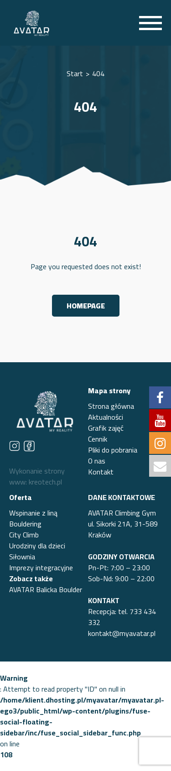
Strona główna (111, 406)
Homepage (86, 306)
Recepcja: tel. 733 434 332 (122, 616)
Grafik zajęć (106, 427)
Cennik (97, 438)
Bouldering (25, 523)
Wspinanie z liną (33, 512)
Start (75, 73)
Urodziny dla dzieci (37, 545)
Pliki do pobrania (112, 449)
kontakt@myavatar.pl (121, 633)
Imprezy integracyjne (41, 567)
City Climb (24, 534)
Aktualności (105, 417)
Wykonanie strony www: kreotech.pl (37, 476)
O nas (96, 460)
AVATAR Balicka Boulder (45, 589)
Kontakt (101, 471)
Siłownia (22, 556)
